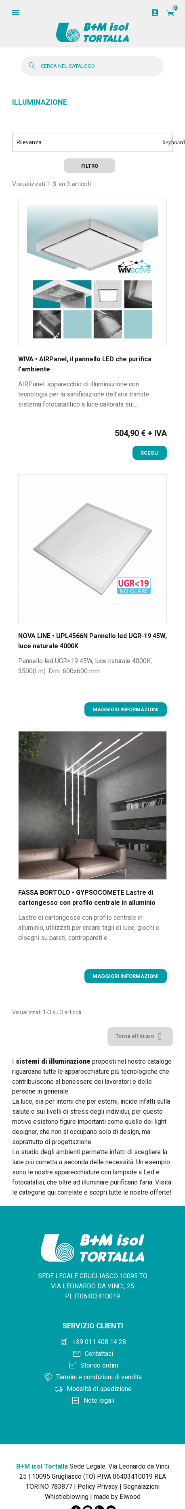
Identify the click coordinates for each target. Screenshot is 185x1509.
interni (65, 1101)
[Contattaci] (92, 1354)
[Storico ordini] (92, 1365)
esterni (108, 1101)
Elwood (130, 1497)
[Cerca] (92, 66)
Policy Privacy (98, 1486)
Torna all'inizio (140, 1036)
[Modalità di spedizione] (92, 1389)
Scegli (150, 453)
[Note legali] (92, 1401)
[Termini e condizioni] (92, 1377)
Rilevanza (95, 142)
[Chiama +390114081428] (92, 1342)
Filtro (89, 166)
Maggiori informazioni (125, 709)
